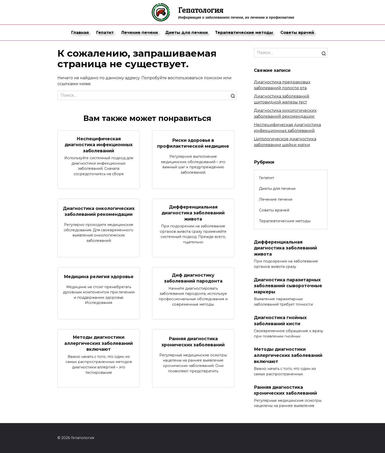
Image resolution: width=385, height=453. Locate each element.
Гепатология (200, 10)
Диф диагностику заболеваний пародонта (193, 278)
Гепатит (105, 32)
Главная (80, 32)
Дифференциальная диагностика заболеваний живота (193, 212)
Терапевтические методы (244, 32)
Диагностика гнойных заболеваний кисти (280, 320)
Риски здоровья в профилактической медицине (193, 143)
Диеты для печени (186, 32)
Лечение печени (139, 32)
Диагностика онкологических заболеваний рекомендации (99, 211)
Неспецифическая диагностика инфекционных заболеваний (99, 144)
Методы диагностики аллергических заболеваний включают (98, 343)
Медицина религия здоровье (99, 276)
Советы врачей (297, 32)
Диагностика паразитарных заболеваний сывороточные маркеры (288, 285)
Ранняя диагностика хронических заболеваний (193, 341)
